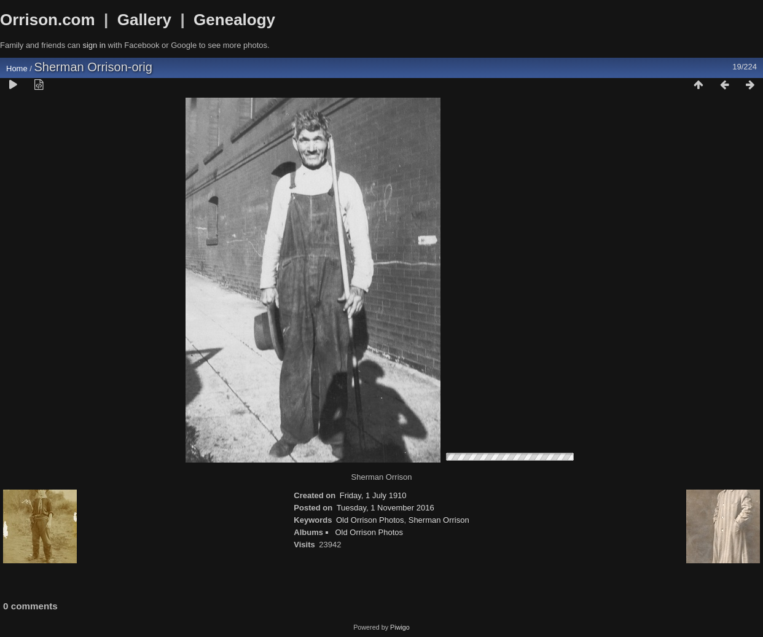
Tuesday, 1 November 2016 (385, 507)
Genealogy (234, 19)
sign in (94, 45)
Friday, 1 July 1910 (373, 495)
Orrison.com (47, 19)
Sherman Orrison (439, 520)
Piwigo (400, 627)
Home (17, 68)
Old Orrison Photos (370, 520)
